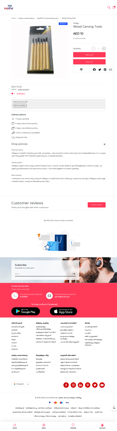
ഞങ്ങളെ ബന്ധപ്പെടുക (42, 412)
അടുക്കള (39, 359)
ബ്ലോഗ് (74, 408)
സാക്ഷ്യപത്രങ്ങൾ (74, 416)
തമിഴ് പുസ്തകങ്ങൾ (91, 336)
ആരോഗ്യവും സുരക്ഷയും (70, 365)
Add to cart (89, 55)
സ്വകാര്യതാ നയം (74, 412)
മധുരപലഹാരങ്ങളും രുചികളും (67, 337)
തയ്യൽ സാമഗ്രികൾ (19, 359)
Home (13, 18)
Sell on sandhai (20, 105)
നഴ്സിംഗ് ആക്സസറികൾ (68, 362)
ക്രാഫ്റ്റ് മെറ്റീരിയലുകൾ (19, 365)
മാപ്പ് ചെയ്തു (16, 333)
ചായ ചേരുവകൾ (66, 327)
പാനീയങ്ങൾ (40, 372)
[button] (109, 7)
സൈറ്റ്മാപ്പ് (62, 416)
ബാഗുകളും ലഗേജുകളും (93, 339)
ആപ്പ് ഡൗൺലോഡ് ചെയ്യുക (89, 408)
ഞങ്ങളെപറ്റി (19, 408)
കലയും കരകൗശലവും (26, 18)
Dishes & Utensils (42, 365)
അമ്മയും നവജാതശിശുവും (45, 339)
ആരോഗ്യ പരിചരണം (68, 372)
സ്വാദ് (13, 343)
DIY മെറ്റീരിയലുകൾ (18, 369)
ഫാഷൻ (87, 333)
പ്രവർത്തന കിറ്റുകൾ (43, 335)
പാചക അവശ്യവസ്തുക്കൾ (69, 342)
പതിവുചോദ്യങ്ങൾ (59, 412)
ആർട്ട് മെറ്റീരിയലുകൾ (19, 362)
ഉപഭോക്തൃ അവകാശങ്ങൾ (22, 412)
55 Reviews (21, 93)
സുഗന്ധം (88, 330)
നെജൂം (76, 23)
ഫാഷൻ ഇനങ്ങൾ (91, 327)
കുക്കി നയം (99, 412)
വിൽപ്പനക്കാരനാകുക (61, 408)
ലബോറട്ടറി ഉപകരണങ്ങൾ (69, 359)
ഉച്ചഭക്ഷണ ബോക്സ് (43, 362)
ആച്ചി (13, 339)
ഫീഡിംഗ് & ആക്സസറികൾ (46, 342)
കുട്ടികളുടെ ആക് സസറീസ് (46, 332)
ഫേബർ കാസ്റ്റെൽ (17, 327)
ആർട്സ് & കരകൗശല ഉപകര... (48, 18)
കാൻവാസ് (15, 372)
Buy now (89, 62)
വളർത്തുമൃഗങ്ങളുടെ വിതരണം (92, 344)
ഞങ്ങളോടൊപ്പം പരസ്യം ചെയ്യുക (39, 408)
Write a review (96, 205)
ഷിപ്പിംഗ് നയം (88, 412)
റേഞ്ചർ (14, 349)
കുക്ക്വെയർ (40, 369)
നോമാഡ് (14, 336)
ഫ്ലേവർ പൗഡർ (66, 333)
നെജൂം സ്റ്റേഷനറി (23, 89)
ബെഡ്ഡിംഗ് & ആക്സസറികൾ (70, 369)
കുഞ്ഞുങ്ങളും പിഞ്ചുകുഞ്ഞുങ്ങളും (43, 328)
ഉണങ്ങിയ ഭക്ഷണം (66, 330)
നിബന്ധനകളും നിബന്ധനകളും (45, 416)
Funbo (13, 346)
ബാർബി (14, 330)
